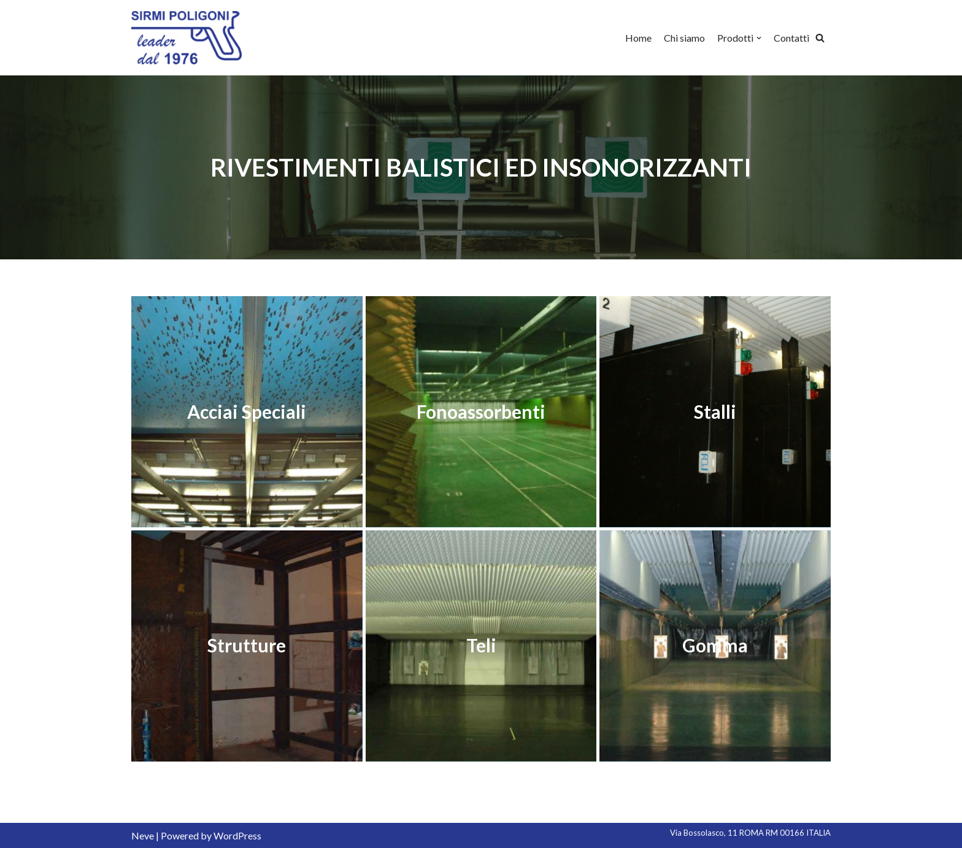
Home (638, 38)
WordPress (237, 835)
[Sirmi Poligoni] (186, 37)
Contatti (791, 38)
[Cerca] (820, 37)
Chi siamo (684, 38)
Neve (142, 835)
